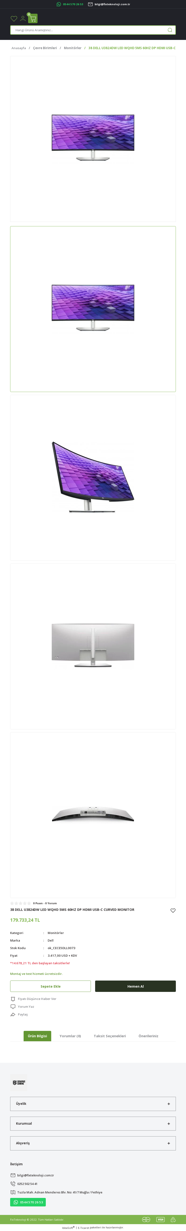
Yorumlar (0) (70, 1036)
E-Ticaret (83, 1228)
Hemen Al (135, 986)
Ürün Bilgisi (37, 1036)
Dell (51, 940)
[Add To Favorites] (173, 910)
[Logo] (18, 1082)
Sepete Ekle (50, 986)
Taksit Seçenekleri (110, 1036)
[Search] (93, 30)
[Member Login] (23, 18)
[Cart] (33, 18)
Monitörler (56, 933)
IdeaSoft (68, 1228)
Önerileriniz (148, 1036)
